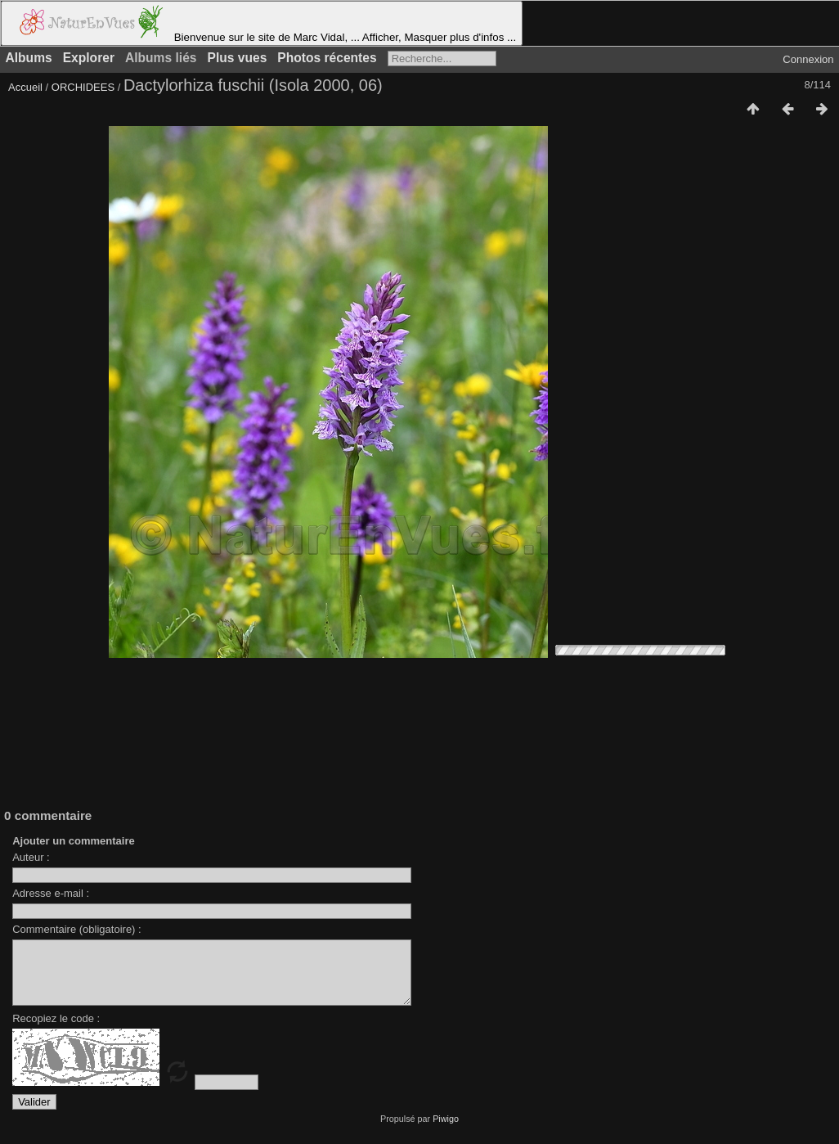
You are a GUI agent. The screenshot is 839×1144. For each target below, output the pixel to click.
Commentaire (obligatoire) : (76, 929)
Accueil (25, 87)
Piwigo (446, 1131)
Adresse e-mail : (50, 893)
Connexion (808, 59)
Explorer (88, 58)
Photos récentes (326, 58)
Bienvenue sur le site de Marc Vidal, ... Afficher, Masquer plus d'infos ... (261, 23)
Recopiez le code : (56, 1031)
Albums (29, 58)
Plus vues (237, 58)
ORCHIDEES (83, 87)
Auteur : (31, 857)
